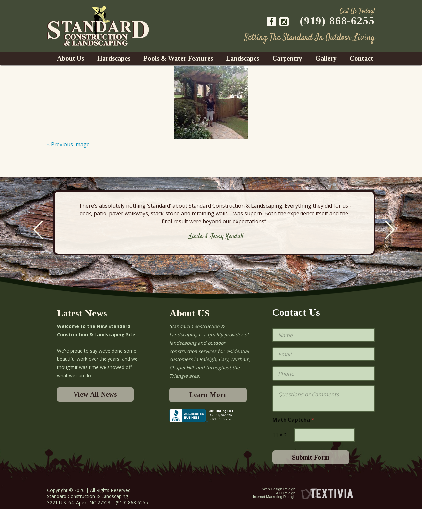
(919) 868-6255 (337, 21)
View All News (95, 394)
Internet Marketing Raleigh (274, 497)
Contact (361, 58)
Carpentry (287, 58)
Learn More (208, 394)
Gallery (326, 58)
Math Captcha (293, 420)
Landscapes (242, 58)
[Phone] (323, 373)
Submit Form (310, 457)
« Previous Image (68, 144)
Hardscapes (113, 58)
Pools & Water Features (178, 58)
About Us (70, 58)
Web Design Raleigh (278, 489)
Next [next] (390, 230)
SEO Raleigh (284, 493)
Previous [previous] (38, 230)
